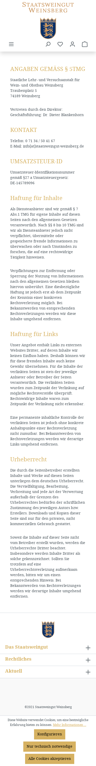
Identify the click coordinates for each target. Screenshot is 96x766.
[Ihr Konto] (72, 44)
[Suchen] (48, 44)
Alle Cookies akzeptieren (49, 759)
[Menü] (11, 44)
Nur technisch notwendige (49, 746)
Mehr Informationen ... (69, 725)
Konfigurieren (49, 734)
